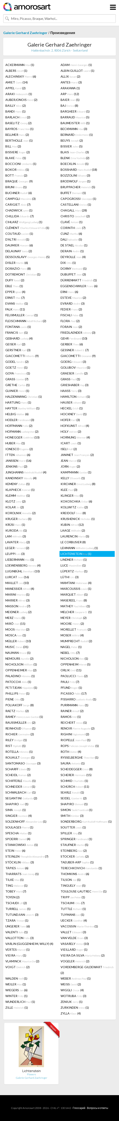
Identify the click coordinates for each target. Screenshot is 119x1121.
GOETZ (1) (16, 367)
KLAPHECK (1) (20, 490)
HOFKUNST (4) (75, 425)
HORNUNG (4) (75, 437)
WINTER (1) (16, 996)
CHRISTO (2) (75, 216)
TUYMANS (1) (72, 914)
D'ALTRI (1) (17, 239)
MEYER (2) (74, 618)
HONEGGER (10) (22, 437)
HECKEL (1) (72, 408)
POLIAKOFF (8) (19, 705)
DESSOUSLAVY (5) (27, 257)
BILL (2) (13, 146)
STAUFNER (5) (74, 845)
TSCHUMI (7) (73, 903)
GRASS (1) (70, 379)
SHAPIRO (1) (16, 804)
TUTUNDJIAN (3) (21, 914)
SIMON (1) (76, 810)
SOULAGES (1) (19, 827)
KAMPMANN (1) (76, 472)
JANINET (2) (77, 455)
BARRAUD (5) (75, 117)
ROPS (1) (80, 746)
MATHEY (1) (75, 606)
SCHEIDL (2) (18, 775)
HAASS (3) (71, 391)
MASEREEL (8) (74, 600)
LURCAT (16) (17, 577)
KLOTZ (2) (15, 501)
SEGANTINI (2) (21, 798)
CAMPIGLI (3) (20, 198)
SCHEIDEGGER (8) (77, 769)
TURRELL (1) (18, 909)
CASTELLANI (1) (76, 204)
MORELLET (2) (76, 629)
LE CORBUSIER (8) (73, 542)
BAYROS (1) (19, 129)
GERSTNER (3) (18, 350)
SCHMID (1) (74, 781)
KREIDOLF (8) (73, 513)
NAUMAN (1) (18, 652)
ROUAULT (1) (20, 757)
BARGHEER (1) (75, 111)
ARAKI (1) (18, 94)
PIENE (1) (14, 699)
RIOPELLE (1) (75, 740)
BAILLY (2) (15, 105)
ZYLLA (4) (71, 1013)
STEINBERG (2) (74, 850)
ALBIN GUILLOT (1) (77, 70)
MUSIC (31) (16, 647)
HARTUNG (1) (18, 402)
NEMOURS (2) (19, 658)
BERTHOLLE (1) (19, 140)
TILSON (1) (71, 879)
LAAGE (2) (73, 530)
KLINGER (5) (72, 495)
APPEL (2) (15, 88)
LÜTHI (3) (70, 577)
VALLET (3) (73, 932)
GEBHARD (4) (19, 338)
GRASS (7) (16, 379)
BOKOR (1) (17, 169)
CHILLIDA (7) (19, 216)
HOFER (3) (70, 420)
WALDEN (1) (16, 978)
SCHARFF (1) (17, 769)
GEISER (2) (15, 344)
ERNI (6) (69, 292)
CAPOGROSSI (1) (78, 198)
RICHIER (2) (19, 734)
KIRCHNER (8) (78, 484)
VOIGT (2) (17, 967)
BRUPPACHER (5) (78, 187)
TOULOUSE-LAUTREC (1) (84, 891)
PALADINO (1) (20, 676)
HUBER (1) (15, 443)
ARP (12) (70, 94)
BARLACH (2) (17, 117)
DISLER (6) (16, 263)
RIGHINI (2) (75, 734)
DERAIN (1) (72, 251)
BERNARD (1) (77, 134)
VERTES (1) (17, 949)
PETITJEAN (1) (21, 687)
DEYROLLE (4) (73, 257)
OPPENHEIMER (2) (21, 670)
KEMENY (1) (17, 484)
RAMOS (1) (71, 717)
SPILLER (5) (71, 833)
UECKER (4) (74, 920)
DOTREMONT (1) (22, 274)
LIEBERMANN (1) (19, 559)
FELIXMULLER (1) (21, 315)
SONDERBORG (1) (86, 821)
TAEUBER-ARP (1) (77, 862)
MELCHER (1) (76, 612)
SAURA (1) (73, 763)
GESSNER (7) (75, 350)
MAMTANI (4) (76, 583)
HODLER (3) (19, 420)
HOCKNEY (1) (74, 414)
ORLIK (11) (71, 670)
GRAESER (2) (74, 373)
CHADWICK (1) (18, 210)
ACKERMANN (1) (19, 65)
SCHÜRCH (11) (75, 786)
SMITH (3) (72, 815)
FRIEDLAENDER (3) (78, 332)
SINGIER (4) (18, 815)
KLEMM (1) (17, 495)
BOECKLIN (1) (74, 164)
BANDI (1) (15, 111)
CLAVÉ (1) (71, 222)
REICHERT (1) (74, 722)
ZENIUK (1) (71, 1002)
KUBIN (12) (72, 524)
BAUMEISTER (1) (75, 123)
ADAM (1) (76, 65)
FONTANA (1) (18, 327)
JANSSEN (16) (18, 460)
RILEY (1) (16, 740)
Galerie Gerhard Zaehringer (25, 33)
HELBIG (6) (17, 414)
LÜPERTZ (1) (74, 571)
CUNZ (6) (71, 233)
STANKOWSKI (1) (21, 845)
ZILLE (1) (16, 1007)
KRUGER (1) (18, 519)
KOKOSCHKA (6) (76, 501)
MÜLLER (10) (18, 641)
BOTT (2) (16, 175)
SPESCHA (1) (18, 833)
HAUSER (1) (73, 402)
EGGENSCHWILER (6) (79, 286)
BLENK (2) (75, 158)
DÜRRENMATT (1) (79, 280)
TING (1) (16, 885)
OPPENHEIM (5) (75, 664)
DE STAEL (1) (74, 245)
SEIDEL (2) (74, 798)
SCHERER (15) (76, 775)
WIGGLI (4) (72, 990)
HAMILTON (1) (75, 396)
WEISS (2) (71, 984)
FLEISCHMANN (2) (25, 321)
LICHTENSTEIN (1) (76, 554)
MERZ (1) (15, 618)
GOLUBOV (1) (75, 367)
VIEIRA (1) (15, 955)
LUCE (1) (73, 565)
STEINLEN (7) (26, 856)
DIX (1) (68, 263)
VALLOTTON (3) (19, 938)
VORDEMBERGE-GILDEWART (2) (87, 970)
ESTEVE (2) (73, 297)
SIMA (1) (15, 810)
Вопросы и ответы (97, 1108)
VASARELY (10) (75, 944)
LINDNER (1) (74, 559)
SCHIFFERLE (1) (20, 781)
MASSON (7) (17, 606)
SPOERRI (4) (17, 839)
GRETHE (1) (17, 385)
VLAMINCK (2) (22, 961)
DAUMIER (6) (19, 245)
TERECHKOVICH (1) (81, 868)
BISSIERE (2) (17, 152)
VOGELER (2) (75, 961)
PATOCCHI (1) (18, 682)
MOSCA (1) (15, 635)
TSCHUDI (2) (16, 903)
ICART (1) (71, 443)
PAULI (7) (70, 682)
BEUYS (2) (72, 140)
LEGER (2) (17, 548)
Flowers (31, 1074)
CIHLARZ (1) (23, 222)
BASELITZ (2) (18, 123)
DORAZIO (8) (18, 268)
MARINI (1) (17, 594)
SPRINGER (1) (76, 839)
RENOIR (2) (78, 728)
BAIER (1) (70, 100)
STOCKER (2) (75, 856)
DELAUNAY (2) (18, 251)
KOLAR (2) (14, 507)
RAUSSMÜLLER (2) (20, 722)
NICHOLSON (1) (74, 658)
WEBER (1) (76, 978)
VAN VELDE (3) (74, 938)
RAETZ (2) (17, 711)
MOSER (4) (72, 635)
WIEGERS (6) (16, 990)
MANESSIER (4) (19, 588)
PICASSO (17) (74, 693)
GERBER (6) (72, 344)
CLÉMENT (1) (27, 228)
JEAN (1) (71, 460)
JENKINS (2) (16, 466)
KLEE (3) (69, 490)
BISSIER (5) (71, 146)
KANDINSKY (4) (21, 478)
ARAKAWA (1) (70, 88)
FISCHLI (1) (72, 315)
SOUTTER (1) (73, 827)
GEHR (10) (74, 338)
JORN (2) (70, 466)
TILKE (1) (14, 879)
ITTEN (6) (17, 455)
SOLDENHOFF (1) (25, 821)
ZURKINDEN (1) (75, 1007)
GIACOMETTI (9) (22, 356)
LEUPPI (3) (15, 554)
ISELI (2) (69, 449)
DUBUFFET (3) (73, 274)
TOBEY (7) (15, 891)
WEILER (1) (15, 984)
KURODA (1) (16, 530)
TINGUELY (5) (73, 885)
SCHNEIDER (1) (20, 786)
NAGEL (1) (71, 647)
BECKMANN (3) (74, 129)
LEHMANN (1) (79, 548)
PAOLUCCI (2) (74, 676)
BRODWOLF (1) (75, 181)
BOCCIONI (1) (20, 164)
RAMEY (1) (24, 717)
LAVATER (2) (17, 542)
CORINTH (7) (73, 228)
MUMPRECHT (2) (76, 641)
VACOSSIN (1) (79, 926)
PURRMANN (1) (74, 705)
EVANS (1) (16, 303)
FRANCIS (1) (16, 332)
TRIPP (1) (73, 897)
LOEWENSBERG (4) (23, 565)
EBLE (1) (14, 286)
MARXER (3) (17, 600)
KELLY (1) (73, 478)
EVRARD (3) (73, 303)
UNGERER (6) (17, 926)
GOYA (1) (17, 373)
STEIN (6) (15, 850)
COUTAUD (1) (19, 233)
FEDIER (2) (71, 309)
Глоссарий (79, 1108)
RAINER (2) (72, 711)
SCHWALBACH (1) (20, 792)
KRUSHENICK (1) (78, 519)
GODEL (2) (17, 361)
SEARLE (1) (72, 792)
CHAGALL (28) (74, 210)
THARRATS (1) (22, 874)
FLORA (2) (70, 321)
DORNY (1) (74, 268)
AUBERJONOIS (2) (21, 100)
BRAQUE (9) (19, 181)
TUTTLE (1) (73, 909)
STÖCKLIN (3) (19, 862)
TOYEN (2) (12, 897)
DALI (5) (71, 239)
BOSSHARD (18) (79, 169)
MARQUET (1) (74, 594)
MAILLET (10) (17, 583)
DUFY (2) (14, 280)
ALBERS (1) (16, 70)
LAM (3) (15, 536)
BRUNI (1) (16, 187)
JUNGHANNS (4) (25, 472)
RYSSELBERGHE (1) (79, 757)
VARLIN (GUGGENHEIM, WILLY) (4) (29, 944)
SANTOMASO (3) (23, 763)
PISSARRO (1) (78, 699)
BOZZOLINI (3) (75, 175)
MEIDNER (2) (18, 612)
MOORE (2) (72, 623)
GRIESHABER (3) (74, 385)
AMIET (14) (16, 82)
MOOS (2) (17, 629)
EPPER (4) (15, 292)
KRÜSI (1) (15, 524)
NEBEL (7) (70, 652)
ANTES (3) (71, 82)
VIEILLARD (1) (74, 949)
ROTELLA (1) (19, 751)
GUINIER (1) (17, 391)
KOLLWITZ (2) (74, 507)
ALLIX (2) (70, 76)
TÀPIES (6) (16, 868)
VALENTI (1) (16, 932)
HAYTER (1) (22, 408)
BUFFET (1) (73, 193)
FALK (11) (15, 309)
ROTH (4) (71, 751)
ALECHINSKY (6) (20, 76)
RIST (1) (15, 746)
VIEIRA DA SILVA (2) (83, 955)
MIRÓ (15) (15, 623)
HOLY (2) (71, 431)
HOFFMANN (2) (18, 425)
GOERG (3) (73, 361)
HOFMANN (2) (21, 431)
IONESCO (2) (19, 449)
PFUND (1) (71, 687)
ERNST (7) (15, 297)
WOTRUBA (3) (73, 996)
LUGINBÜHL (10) (22, 571)
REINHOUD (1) (20, 728)
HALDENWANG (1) (23, 396)
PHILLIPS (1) (17, 693)
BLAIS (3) (75, 152)
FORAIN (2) (71, 327)
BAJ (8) (69, 105)
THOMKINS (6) (75, 874)
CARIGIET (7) (18, 204)
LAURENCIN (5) (75, 536)
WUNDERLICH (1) (20, 1002)
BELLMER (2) (17, 134)
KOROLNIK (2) (20, 513)
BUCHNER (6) (18, 193)
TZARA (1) (16, 920)
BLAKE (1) (15, 158)
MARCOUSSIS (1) (76, 588)
